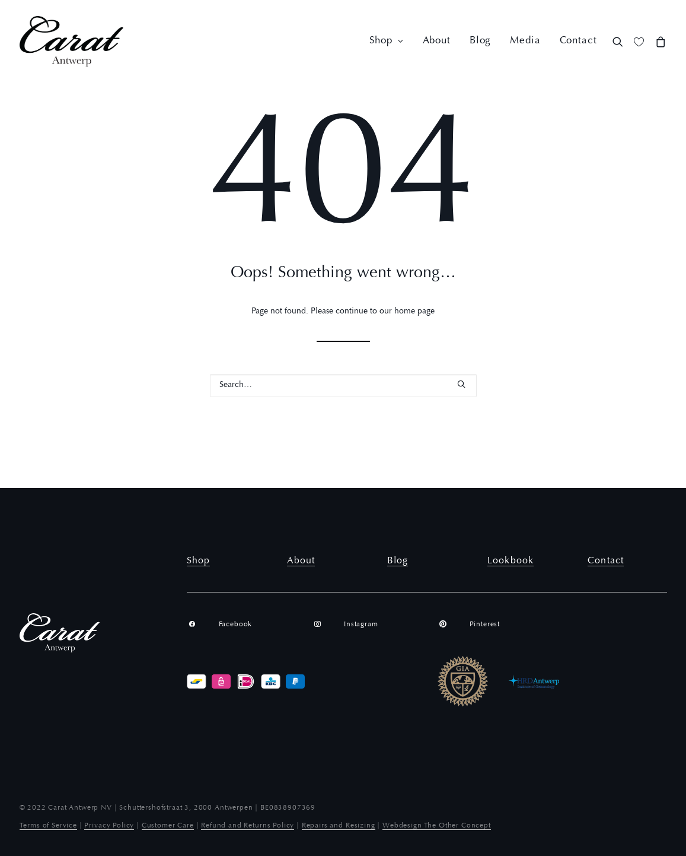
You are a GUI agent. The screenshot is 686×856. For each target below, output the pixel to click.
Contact (578, 41)
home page (414, 311)
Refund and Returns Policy (247, 825)
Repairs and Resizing (338, 825)
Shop (386, 41)
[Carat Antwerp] (72, 41)
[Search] (343, 385)
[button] (620, 41)
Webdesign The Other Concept (436, 825)
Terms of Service (48, 825)
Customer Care (168, 825)
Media (525, 41)
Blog (480, 41)
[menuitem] (386, 41)
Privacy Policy (109, 825)
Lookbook (510, 561)
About (437, 41)
